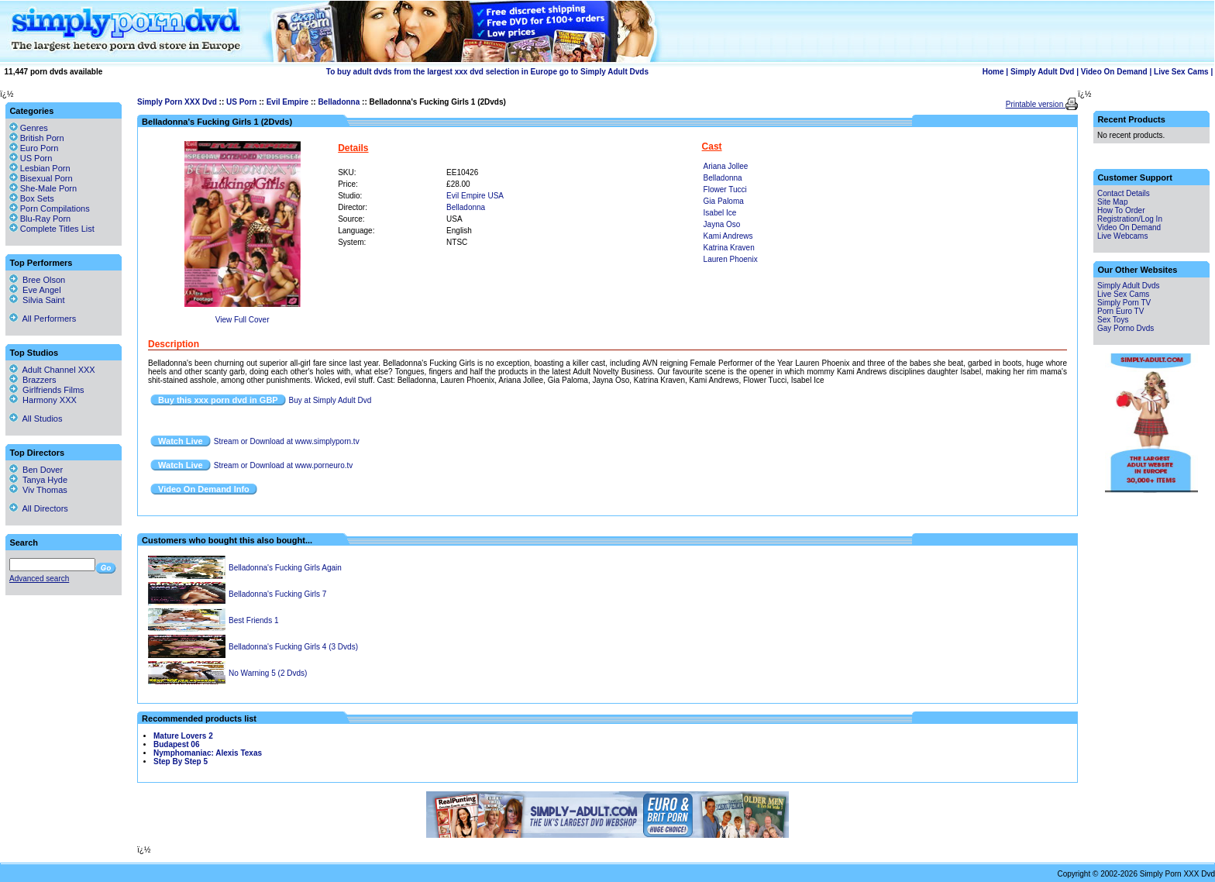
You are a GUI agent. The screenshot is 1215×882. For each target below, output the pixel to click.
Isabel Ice (720, 212)
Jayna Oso (722, 224)
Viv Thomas (38, 489)
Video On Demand (1114, 71)
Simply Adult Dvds (1128, 285)
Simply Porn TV (1124, 302)
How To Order (1121, 210)
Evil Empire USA (475, 195)
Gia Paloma (724, 201)
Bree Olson (37, 279)
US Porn (241, 102)
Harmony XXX (43, 400)
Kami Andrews (728, 236)
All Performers (42, 318)
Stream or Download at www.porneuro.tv (283, 465)
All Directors (38, 508)
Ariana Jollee (726, 166)
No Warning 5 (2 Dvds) (268, 673)
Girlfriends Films (46, 389)
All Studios (35, 418)
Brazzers (33, 379)
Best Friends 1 (253, 620)
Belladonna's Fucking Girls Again (285, 567)
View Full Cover (242, 319)
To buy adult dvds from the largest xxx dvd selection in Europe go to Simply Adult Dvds (487, 71)
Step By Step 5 (180, 761)
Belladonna (339, 102)
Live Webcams (1122, 236)
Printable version (1035, 104)
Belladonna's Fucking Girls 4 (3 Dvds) (293, 647)
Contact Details (1123, 193)
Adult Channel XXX (52, 369)
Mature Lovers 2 (183, 736)
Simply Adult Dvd (1042, 71)
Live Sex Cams (1181, 71)
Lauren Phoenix (731, 259)
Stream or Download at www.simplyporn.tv (287, 441)
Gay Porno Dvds (1125, 328)
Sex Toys (1112, 319)
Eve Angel (35, 290)
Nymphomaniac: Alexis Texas (207, 753)
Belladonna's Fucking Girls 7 (277, 594)
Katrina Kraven (729, 247)
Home (993, 71)
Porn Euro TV (1120, 311)
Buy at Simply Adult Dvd (330, 400)
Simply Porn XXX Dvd (177, 102)
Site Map (1112, 202)
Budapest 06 (176, 744)
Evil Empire (287, 102)
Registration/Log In (1129, 219)
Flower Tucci (725, 189)
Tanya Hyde (38, 479)
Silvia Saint (37, 300)
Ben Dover (36, 469)
